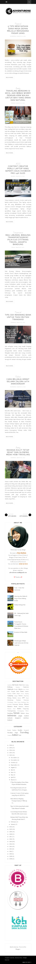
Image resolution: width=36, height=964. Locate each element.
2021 (10, 827)
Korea (22, 693)
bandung (10, 713)
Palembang (10, 700)
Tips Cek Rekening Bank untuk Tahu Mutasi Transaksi (18, 317)
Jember (27, 691)
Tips (16, 733)
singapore (18, 718)
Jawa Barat (26, 689)
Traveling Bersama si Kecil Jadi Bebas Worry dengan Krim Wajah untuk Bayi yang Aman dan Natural (18, 95)
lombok (26, 716)
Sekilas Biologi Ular (19, 605)
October (13, 762)
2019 (10, 831)
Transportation (18, 232)
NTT (23, 698)
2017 (10, 836)
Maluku (14, 698)
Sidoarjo (21, 704)
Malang (9, 698)
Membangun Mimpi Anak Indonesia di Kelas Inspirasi (21, 643)
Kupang (27, 693)
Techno (10, 733)
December (14, 757)
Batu (23, 685)
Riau (28, 702)
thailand (9, 720)
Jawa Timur (20, 691)
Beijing (27, 685)
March (13, 780)
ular (20, 735)
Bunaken (18, 687)
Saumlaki (9, 704)
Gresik (16, 689)
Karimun (9, 693)
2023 (10, 752)
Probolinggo (10, 702)
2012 (10, 849)
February (13, 822)
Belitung (9, 687)
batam (17, 713)
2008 (10, 859)
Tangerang (26, 708)
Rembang (23, 702)
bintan (23, 713)
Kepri (18, 693)
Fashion (18, 377)
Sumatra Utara (11, 708)
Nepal (27, 698)
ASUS (18, 164)
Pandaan (18, 700)
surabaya (26, 718)
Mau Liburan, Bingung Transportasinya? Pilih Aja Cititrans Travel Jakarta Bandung (18, 239)
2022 (10, 755)
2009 (10, 856)
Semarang (15, 704)
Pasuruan (26, 700)
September (14, 765)
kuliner (15, 735)
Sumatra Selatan (24, 706)
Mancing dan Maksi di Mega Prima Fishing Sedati (20, 598)
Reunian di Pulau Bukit (20, 632)
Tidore (27, 710)
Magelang (26, 695)
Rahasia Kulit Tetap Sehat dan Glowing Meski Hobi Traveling (18, 452)
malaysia (9, 718)
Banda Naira (18, 685)
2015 (10, 841)
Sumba (19, 708)
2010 (10, 854)
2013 (10, 846)
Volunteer (9, 735)
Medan (19, 698)
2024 (10, 750)
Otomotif (26, 730)
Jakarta (20, 689)
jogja (20, 716)
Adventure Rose (18, 957)
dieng (27, 713)
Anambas (9, 685)
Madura (21, 695)
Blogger (18, 949)
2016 (10, 839)
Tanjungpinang (11, 711)
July (12, 770)
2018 (10, 834)
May (12, 775)
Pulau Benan (17, 702)
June (12, 772)
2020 (10, 829)
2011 (10, 851)
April (12, 777)
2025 (10, 748)
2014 (10, 844)
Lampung (10, 695)
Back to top (27, 962)
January (13, 824)
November (14, 760)
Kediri (14, 693)
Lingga (16, 695)
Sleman (26, 704)
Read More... (10, 77)
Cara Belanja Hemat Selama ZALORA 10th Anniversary (18, 381)
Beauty (18, 88)
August (13, 767)
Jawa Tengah (11, 691)
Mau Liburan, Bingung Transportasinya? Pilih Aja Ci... (18, 801)
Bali (13, 685)
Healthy (20, 730)
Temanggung (20, 710)
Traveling (24, 732)
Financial (18, 24)
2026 (10, 745)
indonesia (11, 715)
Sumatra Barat (12, 706)
